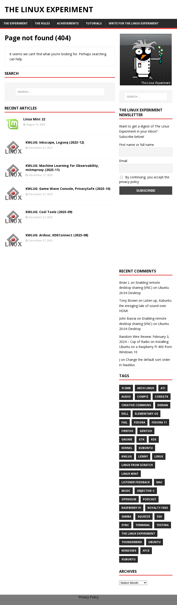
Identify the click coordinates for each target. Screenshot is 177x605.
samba (126, 516)
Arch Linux (145, 388)
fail (124, 422)
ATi (163, 388)
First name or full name (136, 144)
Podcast (149, 499)
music (125, 491)
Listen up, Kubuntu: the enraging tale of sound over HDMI (145, 305)
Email (123, 161)
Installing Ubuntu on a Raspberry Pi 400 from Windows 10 (145, 346)
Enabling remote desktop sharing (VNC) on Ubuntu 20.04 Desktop (144, 287)
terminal (143, 525)
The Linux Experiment (138, 534)
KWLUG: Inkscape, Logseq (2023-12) (55, 142)
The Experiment (15, 23)
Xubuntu (128, 559)
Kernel (126, 448)
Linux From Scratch (137, 465)
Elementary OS (146, 414)
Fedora (139, 422)
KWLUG (126, 456)
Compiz (142, 397)
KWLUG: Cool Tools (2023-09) (49, 212)
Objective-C (146, 491)
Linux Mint (130, 474)
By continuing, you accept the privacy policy (144, 179)
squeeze (144, 516)
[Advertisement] (145, 236)
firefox (127, 431)
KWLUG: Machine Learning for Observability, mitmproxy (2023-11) (62, 167)
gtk (142, 439)
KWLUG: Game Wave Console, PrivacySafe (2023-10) (68, 188)
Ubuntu (154, 542)
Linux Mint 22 (34, 119)
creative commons (136, 405)
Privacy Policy (88, 597)
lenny (143, 456)
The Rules (42, 23)
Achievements (68, 23)
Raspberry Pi (131, 508)
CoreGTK (161, 397)
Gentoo (146, 431)
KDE (153, 439)
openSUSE (128, 499)
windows (128, 551)
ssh (159, 516)
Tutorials (94, 23)
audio (126, 397)
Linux (158, 456)
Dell (124, 414)
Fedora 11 (159, 422)
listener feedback (135, 482)
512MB (126, 388)
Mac (159, 482)
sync (125, 525)
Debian (162, 405)
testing (162, 525)
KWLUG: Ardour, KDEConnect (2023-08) (57, 235)
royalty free (158, 508)
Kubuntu (146, 448)
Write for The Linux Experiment (134, 23)
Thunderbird (131, 542)
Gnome (126, 439)
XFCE (146, 551)
